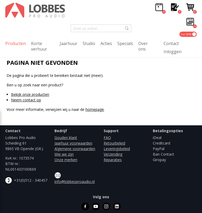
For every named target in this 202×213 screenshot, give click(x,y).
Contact (171, 43)
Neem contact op (26, 99)
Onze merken (65, 159)
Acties (106, 43)
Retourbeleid (114, 143)
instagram (106, 206)
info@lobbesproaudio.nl (74, 181)
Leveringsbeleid (117, 148)
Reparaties (113, 159)
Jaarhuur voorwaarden (73, 143)
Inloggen (172, 52)
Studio (89, 43)
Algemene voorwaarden (74, 148)
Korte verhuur (39, 46)
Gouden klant (65, 137)
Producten (15, 43)
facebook (85, 206)
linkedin (117, 206)
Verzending (113, 154)
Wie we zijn (64, 154)
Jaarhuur (68, 43)
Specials (125, 43)
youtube (96, 206)
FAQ (107, 137)
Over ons (143, 46)
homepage (94, 109)
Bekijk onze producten (30, 94)
